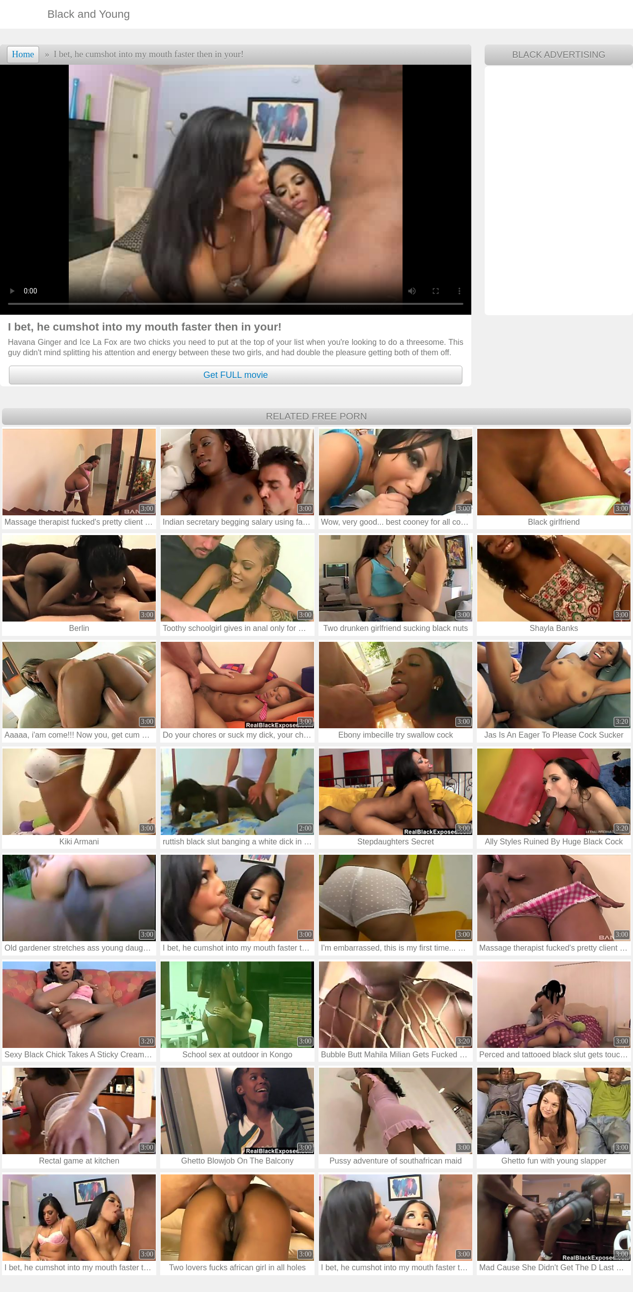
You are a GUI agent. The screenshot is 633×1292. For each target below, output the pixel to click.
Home (23, 54)
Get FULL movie (235, 375)
